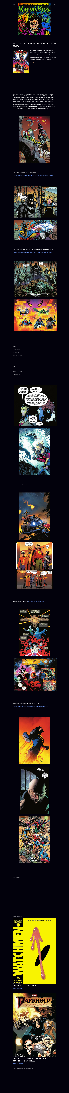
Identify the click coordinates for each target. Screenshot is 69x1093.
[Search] (55, 4)
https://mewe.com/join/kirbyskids (36, 601)
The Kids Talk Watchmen (24, 986)
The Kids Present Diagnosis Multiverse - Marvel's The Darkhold (32, 1060)
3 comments (19, 988)
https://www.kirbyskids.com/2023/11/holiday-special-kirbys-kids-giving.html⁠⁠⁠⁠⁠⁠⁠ (30, 706)
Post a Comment (20, 1063)
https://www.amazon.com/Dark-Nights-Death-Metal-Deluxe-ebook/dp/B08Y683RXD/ (33, 175)
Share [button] (14, 872)
